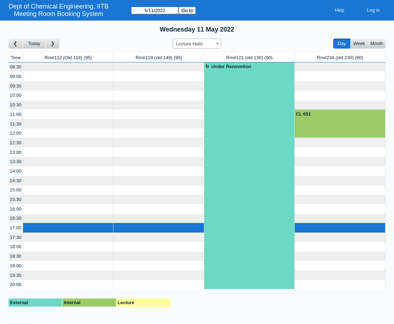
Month (376, 43)
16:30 (16, 218)
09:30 (16, 86)
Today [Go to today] (34, 43)
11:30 (16, 124)
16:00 (16, 209)
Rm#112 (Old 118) (68, 57)
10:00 (16, 95)
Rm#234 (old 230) (340, 57)
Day (342, 43)
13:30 (16, 161)
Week (359, 43)
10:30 (16, 104)
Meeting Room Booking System (58, 13)
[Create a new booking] (68, 67)
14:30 (16, 180)
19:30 (16, 275)
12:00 (16, 133)
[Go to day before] (16, 44)
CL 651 (303, 114)
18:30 (16, 256)
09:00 (16, 76)
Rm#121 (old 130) (249, 57)
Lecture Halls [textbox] (189, 43)
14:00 (16, 171)
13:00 (16, 152)
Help (339, 10)
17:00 (16, 227)
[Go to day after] (53, 44)
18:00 (16, 246)
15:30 (16, 199)
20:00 (16, 284)
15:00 (16, 189)
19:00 (16, 265)
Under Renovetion (231, 66)
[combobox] (197, 44)
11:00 (16, 114)
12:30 (16, 142)
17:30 (16, 237)
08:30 (16, 66)
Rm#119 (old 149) (158, 57)
